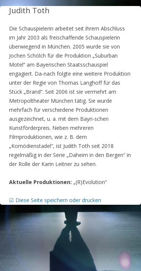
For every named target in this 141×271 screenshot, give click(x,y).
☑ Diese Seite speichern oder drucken (55, 200)
